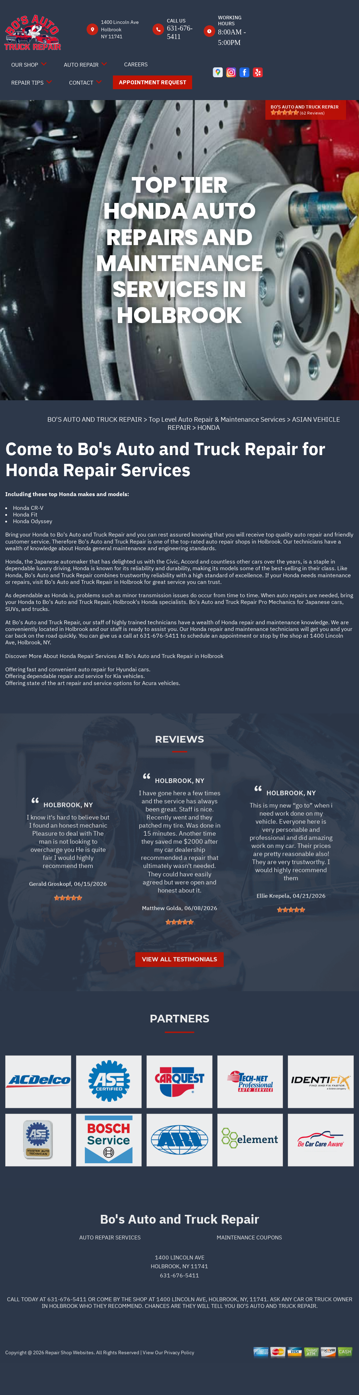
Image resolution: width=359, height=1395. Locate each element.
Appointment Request (152, 82)
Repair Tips (27, 82)
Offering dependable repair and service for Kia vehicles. (75, 675)
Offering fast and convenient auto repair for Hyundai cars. (77, 669)
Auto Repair (81, 64)
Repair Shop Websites (69, 1383)
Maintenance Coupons (249, 1268)
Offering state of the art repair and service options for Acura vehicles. (92, 682)
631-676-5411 (159, 635)
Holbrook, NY (68, 835)
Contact (81, 82)
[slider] (285, 112)
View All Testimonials (179, 990)
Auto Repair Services (110, 1268)
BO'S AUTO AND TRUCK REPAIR (94, 419)
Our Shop (24, 64)
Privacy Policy (179, 1383)
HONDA (208, 427)
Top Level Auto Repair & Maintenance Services (217, 419)
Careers (136, 64)
